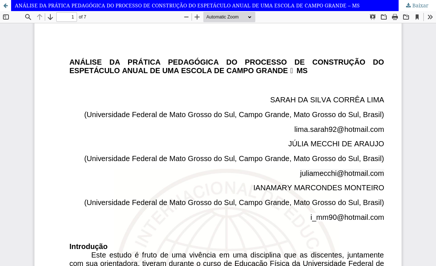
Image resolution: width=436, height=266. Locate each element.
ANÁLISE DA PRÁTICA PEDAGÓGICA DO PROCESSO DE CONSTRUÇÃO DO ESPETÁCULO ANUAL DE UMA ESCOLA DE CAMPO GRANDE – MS (187, 5)
